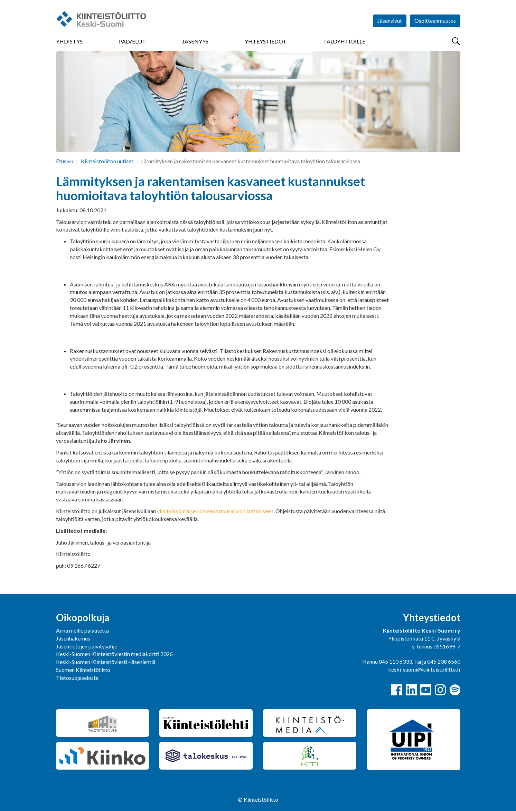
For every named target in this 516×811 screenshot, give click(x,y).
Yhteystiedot (266, 41)
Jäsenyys (195, 41)
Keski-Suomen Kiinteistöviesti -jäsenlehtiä (106, 661)
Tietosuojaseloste (77, 677)
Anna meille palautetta (82, 630)
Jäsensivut (389, 20)
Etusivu (64, 161)
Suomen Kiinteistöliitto (83, 669)
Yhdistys (69, 41)
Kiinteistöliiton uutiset (107, 161)
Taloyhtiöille (344, 41)
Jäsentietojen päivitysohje (86, 646)
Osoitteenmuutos (435, 20)
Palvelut (132, 41)
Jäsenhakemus (73, 638)
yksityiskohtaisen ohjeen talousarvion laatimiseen (215, 511)
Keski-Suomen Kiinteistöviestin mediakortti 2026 (114, 654)
